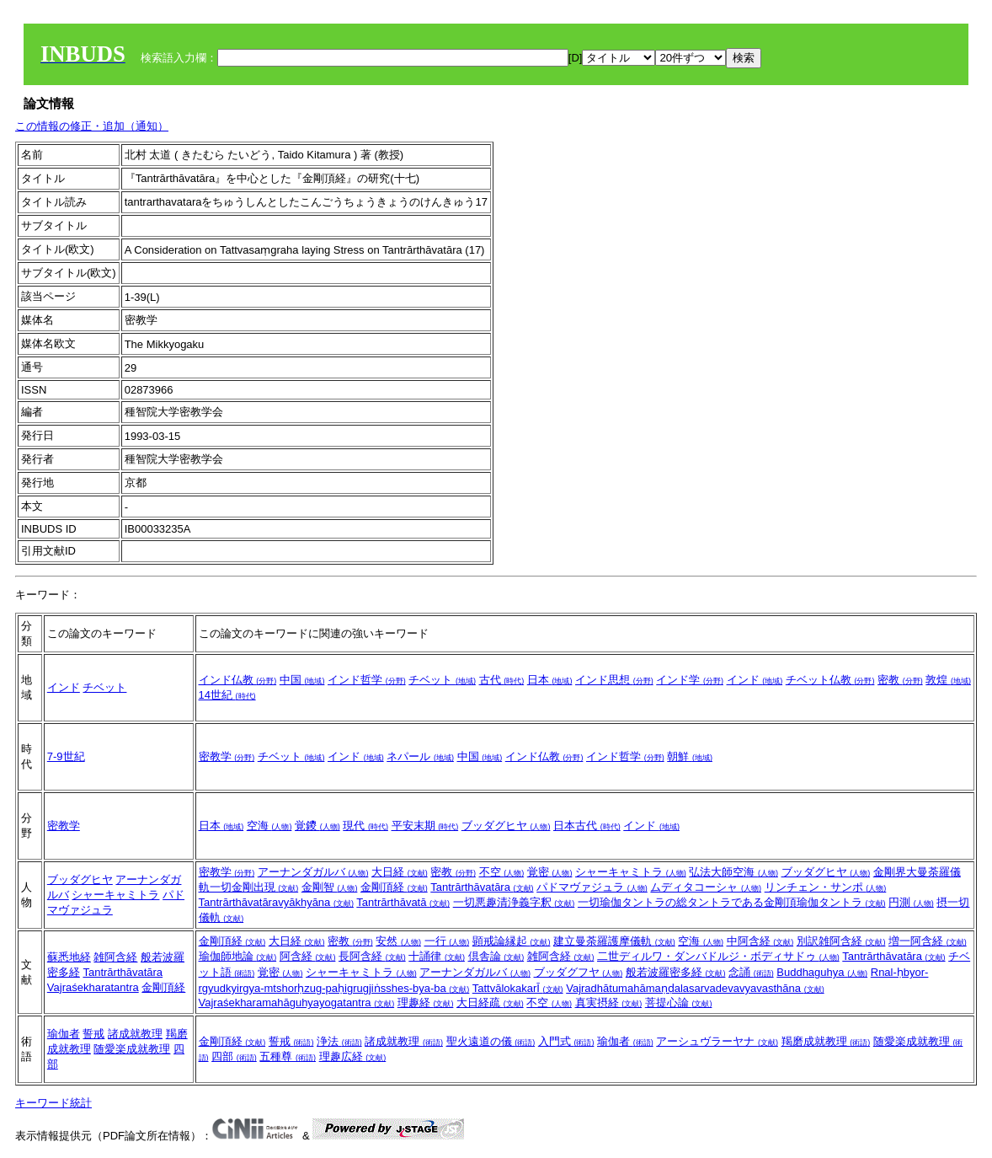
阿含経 (308, 956)
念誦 (751, 972)
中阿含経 (760, 941)
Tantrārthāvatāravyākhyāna (276, 902)
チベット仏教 (830, 679)
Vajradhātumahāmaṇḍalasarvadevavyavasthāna (695, 988)
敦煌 (948, 679)
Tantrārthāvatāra (481, 887)
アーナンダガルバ (313, 872)
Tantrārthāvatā (403, 902)
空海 (269, 825)
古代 (502, 679)
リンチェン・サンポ (826, 887)
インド (63, 687)
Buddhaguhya (821, 972)
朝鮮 (689, 756)
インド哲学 (367, 679)
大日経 (399, 872)
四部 (234, 1056)
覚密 (550, 872)
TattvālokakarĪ (517, 988)
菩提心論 (678, 1002)
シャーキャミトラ (115, 894)
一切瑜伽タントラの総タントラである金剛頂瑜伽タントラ (732, 902)
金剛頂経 (394, 887)
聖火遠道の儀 (491, 1041)
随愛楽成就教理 (131, 1049)
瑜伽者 (63, 1033)
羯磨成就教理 (826, 1041)
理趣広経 (353, 1056)
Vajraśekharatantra (93, 987)
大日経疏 (490, 1002)
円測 (911, 902)
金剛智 (329, 887)
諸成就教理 (135, 1033)
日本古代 (587, 825)
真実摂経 (609, 1002)
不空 (502, 872)
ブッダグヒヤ (506, 825)
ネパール (420, 756)
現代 (365, 825)
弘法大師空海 (733, 872)
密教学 (227, 756)
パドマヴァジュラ (592, 887)
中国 (302, 679)
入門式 (566, 1041)
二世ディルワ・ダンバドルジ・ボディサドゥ (718, 956)
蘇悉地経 (69, 957)
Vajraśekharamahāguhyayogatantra (297, 1002)
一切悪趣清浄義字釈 (514, 902)
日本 (550, 679)
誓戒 (93, 1033)
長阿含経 (372, 956)
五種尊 (287, 1056)
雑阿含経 (115, 957)
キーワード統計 (53, 1102)
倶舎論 (496, 956)
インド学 (689, 679)
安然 (398, 941)
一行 (447, 941)
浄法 (339, 1041)
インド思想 (614, 679)
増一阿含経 (927, 941)
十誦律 (436, 956)
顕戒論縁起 (511, 941)
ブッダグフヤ (578, 972)
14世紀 (227, 695)
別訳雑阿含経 (841, 941)
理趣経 (425, 1002)
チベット (104, 687)
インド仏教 (238, 679)
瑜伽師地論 (238, 956)
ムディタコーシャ (705, 887)
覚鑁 (317, 825)
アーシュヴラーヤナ (717, 1041)
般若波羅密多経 (676, 972)
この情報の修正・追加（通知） (91, 126)
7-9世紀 (66, 756)
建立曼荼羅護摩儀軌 (614, 941)
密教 (900, 679)
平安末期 (425, 825)
